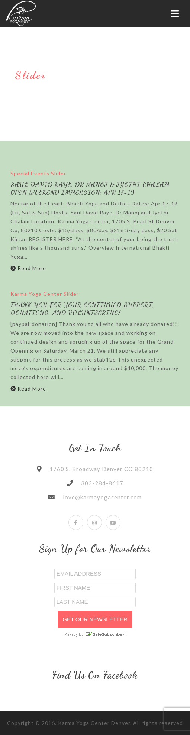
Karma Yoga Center (36, 294)
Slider (58, 173)
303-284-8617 (102, 483)
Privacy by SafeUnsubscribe (95, 634)
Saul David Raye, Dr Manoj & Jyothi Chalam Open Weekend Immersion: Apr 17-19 (90, 188)
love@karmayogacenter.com (102, 497)
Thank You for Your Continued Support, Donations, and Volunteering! (82, 308)
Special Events (29, 173)
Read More (28, 268)
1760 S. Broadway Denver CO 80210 (101, 469)
